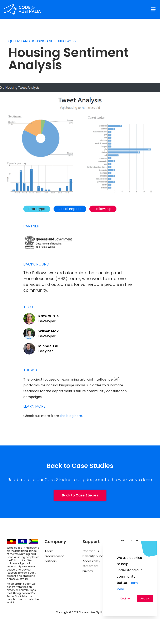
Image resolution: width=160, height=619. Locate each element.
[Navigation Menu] (153, 9)
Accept (144, 598)
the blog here (71, 415)
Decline (125, 598)
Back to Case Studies (80, 495)
